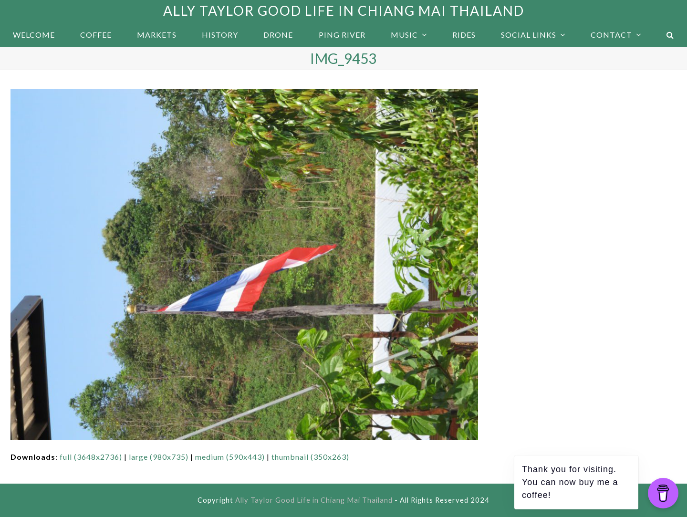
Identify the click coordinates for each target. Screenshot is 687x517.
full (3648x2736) (91, 456)
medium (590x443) (230, 456)
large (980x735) (158, 456)
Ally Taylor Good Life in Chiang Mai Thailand (343, 10)
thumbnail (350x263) (310, 456)
